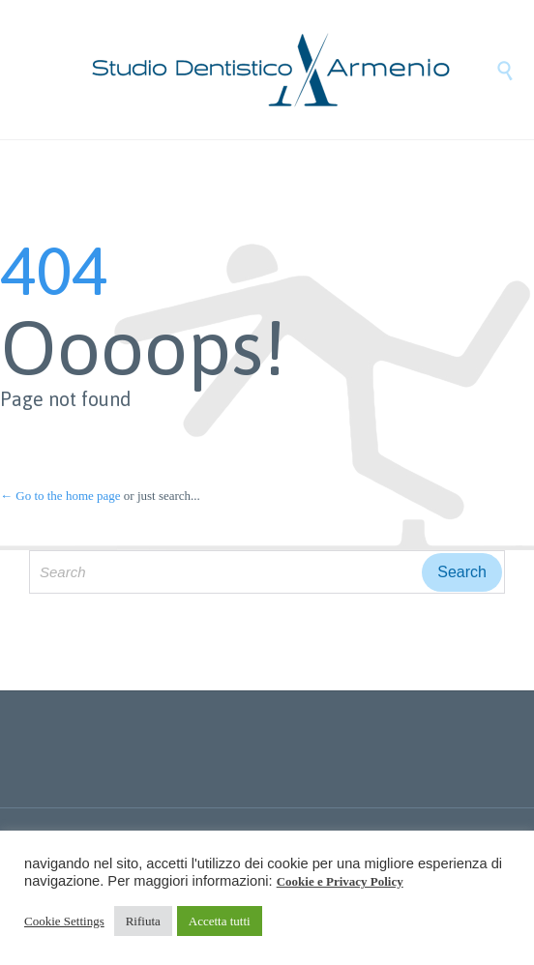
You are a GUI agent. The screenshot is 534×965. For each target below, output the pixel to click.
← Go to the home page (60, 495)
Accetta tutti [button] (220, 921)
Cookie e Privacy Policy (340, 881)
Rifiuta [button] (143, 921)
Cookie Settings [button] (64, 921)
